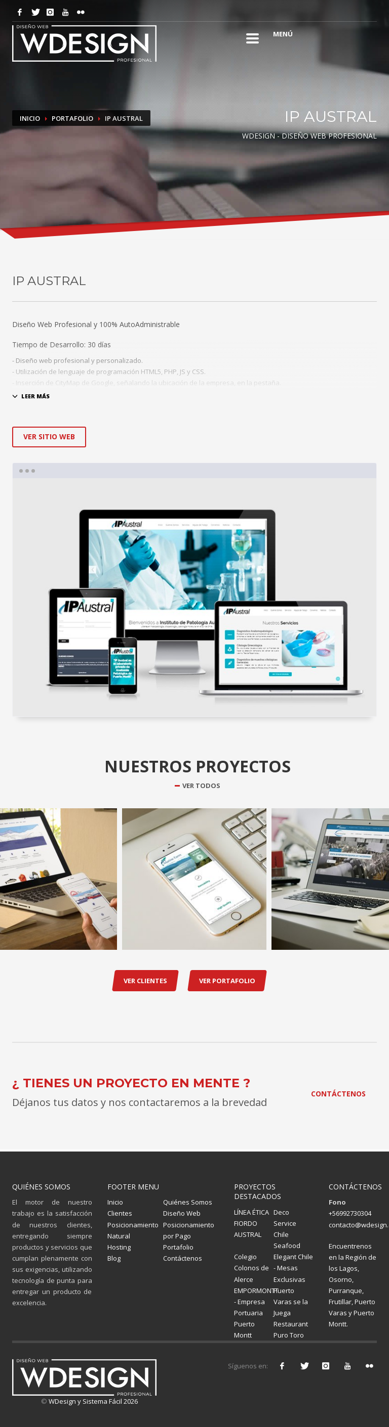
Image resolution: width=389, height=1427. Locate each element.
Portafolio (72, 118)
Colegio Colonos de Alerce (251, 1267)
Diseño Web (182, 1213)
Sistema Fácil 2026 (110, 1401)
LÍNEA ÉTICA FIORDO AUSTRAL (251, 1223)
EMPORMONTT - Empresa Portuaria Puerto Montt (256, 1313)
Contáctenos (182, 1258)
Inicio (30, 118)
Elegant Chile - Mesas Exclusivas (293, 1267)
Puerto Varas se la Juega (291, 1301)
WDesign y (66, 1401)
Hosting (119, 1247)
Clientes (119, 1213)
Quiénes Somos (187, 1202)
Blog (114, 1258)
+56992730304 (350, 1213)
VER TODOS (201, 786)
